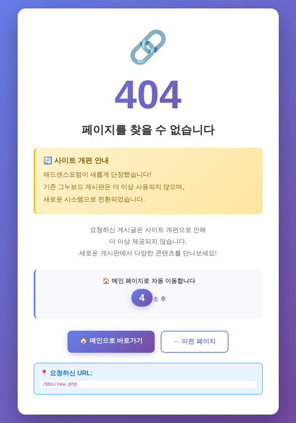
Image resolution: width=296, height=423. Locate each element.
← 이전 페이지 (195, 340)
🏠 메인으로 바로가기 (111, 339)
